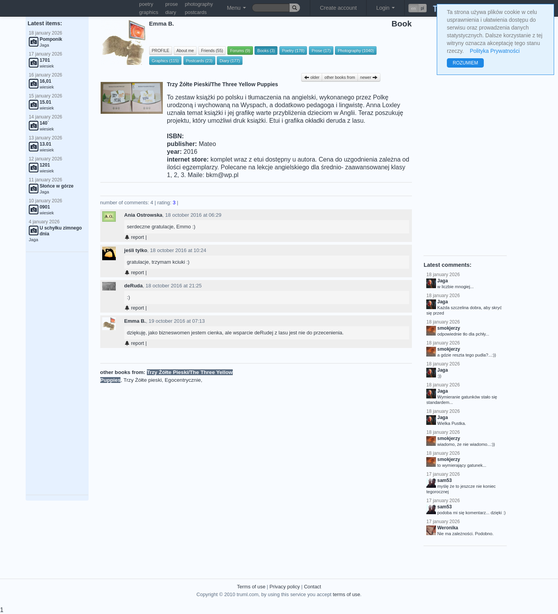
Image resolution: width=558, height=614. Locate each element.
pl (422, 8)
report (134, 237)
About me (185, 50)
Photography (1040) (356, 50)
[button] (417, 8)
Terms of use (251, 587)
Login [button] (385, 8)
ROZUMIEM (465, 63)
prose (171, 4)
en (413, 8)
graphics (148, 12)
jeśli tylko (135, 250)
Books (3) (266, 50)
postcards (196, 12)
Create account (338, 8)
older (311, 77)
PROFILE (160, 50)
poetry (146, 4)
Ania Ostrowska (143, 215)
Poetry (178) (293, 50)
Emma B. (135, 321)
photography (199, 4)
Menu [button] (236, 8)
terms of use (346, 594)
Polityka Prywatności (495, 51)
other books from (339, 77)
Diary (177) (230, 60)
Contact (312, 587)
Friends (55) (212, 50)
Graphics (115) (165, 60)
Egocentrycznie (183, 380)
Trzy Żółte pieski (143, 380)
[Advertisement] (57, 373)
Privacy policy (284, 587)
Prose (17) (321, 50)
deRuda (133, 286)
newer (369, 77)
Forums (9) (240, 50)
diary (170, 12)
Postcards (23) (199, 60)
